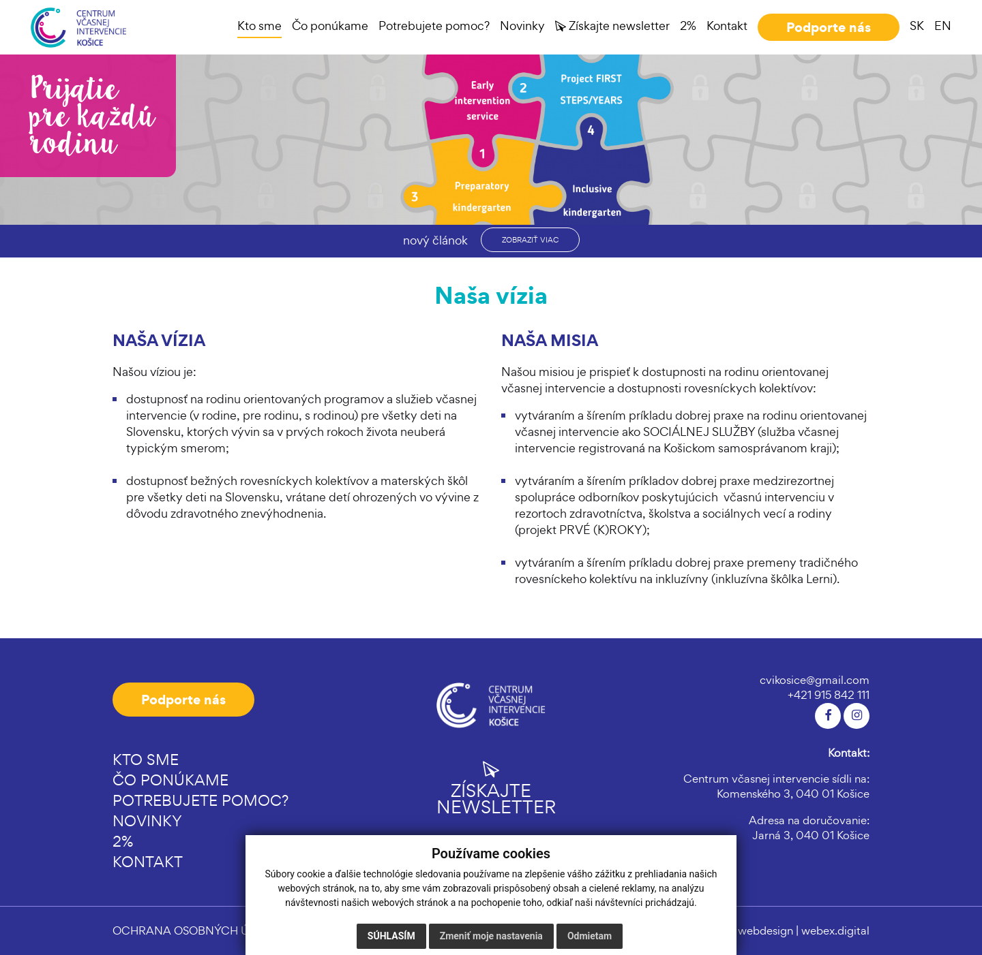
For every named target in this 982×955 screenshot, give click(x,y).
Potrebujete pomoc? (200, 800)
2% (123, 841)
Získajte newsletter (491, 788)
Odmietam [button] (589, 935)
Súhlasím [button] (391, 935)
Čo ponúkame (170, 779)
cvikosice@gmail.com (814, 679)
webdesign (765, 930)
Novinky (147, 820)
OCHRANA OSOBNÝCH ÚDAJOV (200, 930)
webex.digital (835, 930)
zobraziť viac (530, 240)
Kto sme (146, 759)
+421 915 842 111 (828, 694)
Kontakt (148, 861)
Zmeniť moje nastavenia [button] (491, 935)
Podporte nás (183, 699)
